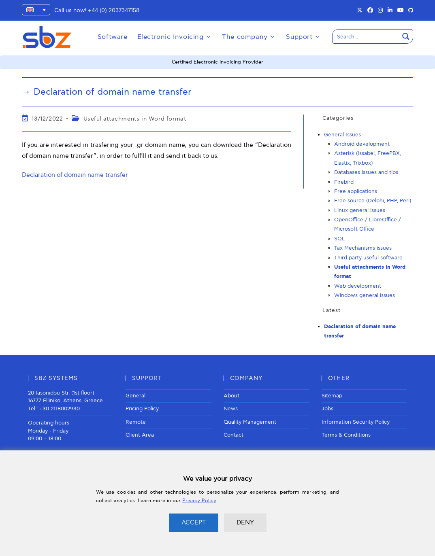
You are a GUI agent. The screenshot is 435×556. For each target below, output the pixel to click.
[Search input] (366, 36)
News (231, 408)
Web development (357, 286)
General (135, 396)
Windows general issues (364, 295)
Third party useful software (368, 258)
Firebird (344, 182)
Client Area (140, 435)
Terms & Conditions (346, 435)
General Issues (342, 135)
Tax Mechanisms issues (363, 248)
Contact (233, 435)
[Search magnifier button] (406, 36)
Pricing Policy (142, 408)
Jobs (327, 408)
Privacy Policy (199, 501)
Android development (362, 144)
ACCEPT (193, 522)
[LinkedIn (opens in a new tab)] (390, 10)
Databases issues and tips (366, 172)
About (231, 396)
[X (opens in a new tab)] (359, 10)
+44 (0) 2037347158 (114, 10)
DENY (245, 522)
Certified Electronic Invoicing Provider (217, 62)
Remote (136, 422)
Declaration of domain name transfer (75, 174)
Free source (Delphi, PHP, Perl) (372, 200)
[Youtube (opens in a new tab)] (400, 10)
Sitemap (332, 396)
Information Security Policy (356, 422)
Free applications (355, 191)
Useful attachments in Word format (134, 118)
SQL (339, 239)
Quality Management (250, 422)
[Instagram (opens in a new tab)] (380, 10)
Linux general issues (359, 210)
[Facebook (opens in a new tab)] (370, 10)
